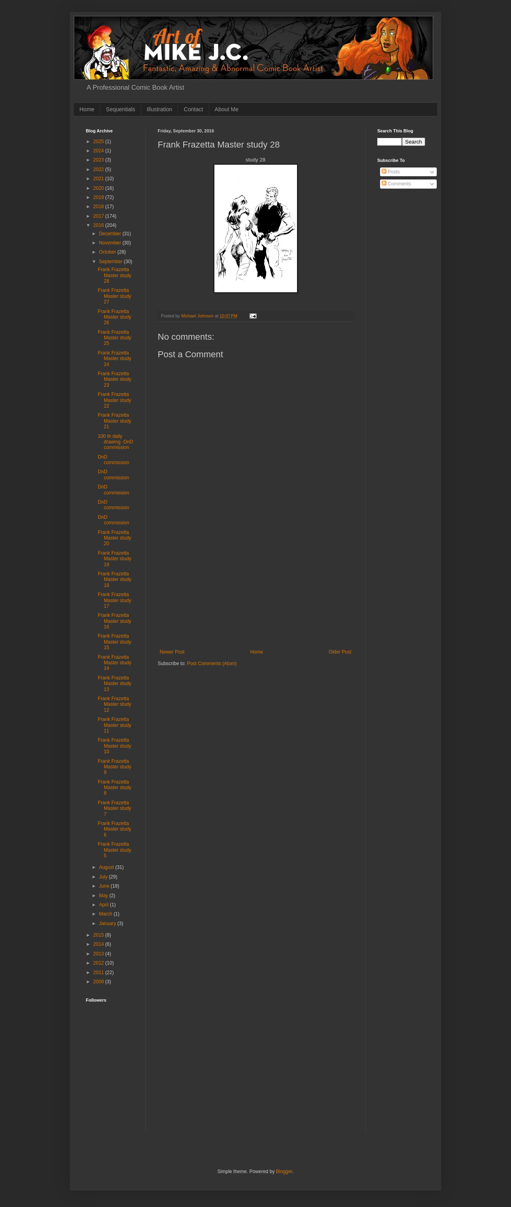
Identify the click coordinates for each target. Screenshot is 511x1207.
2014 (99, 944)
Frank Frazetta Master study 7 (114, 808)
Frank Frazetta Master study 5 (114, 849)
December (111, 233)
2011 (99, 972)
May (104, 895)
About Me (227, 109)
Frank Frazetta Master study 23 (114, 379)
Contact (193, 109)
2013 (99, 954)
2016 (99, 225)
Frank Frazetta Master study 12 (114, 704)
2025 (99, 141)
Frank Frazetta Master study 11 (114, 725)
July (104, 877)
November (111, 243)
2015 (99, 935)
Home (86, 109)
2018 (99, 206)
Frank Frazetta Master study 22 (114, 400)
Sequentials (120, 109)
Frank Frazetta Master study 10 (114, 745)
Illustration (159, 109)
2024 (99, 151)
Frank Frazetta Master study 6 (114, 829)
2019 (99, 197)
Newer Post (172, 652)
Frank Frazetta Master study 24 (114, 358)
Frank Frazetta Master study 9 (114, 767)
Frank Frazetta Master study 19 (114, 558)
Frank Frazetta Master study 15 (114, 641)
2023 (99, 160)
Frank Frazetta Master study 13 (114, 683)
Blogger (284, 1171)
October (108, 252)
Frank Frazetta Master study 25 (114, 338)
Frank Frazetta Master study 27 (114, 296)
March (106, 914)
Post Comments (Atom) (212, 663)
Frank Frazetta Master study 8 (114, 787)
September (111, 261)
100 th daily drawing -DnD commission (115, 442)
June (105, 886)
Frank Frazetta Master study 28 (114, 275)
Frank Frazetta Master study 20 (114, 538)
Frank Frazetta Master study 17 (114, 600)
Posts (391, 172)
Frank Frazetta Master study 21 (114, 420)
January (108, 923)
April (104, 905)
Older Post (340, 652)
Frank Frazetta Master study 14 (114, 662)
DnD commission (113, 459)
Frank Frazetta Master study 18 (114, 579)
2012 (99, 963)
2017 (99, 216)
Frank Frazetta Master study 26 (114, 317)
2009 (99, 982)
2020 (99, 188)
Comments (396, 184)
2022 (99, 169)
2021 (99, 178)
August (107, 867)
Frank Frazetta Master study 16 (114, 621)
